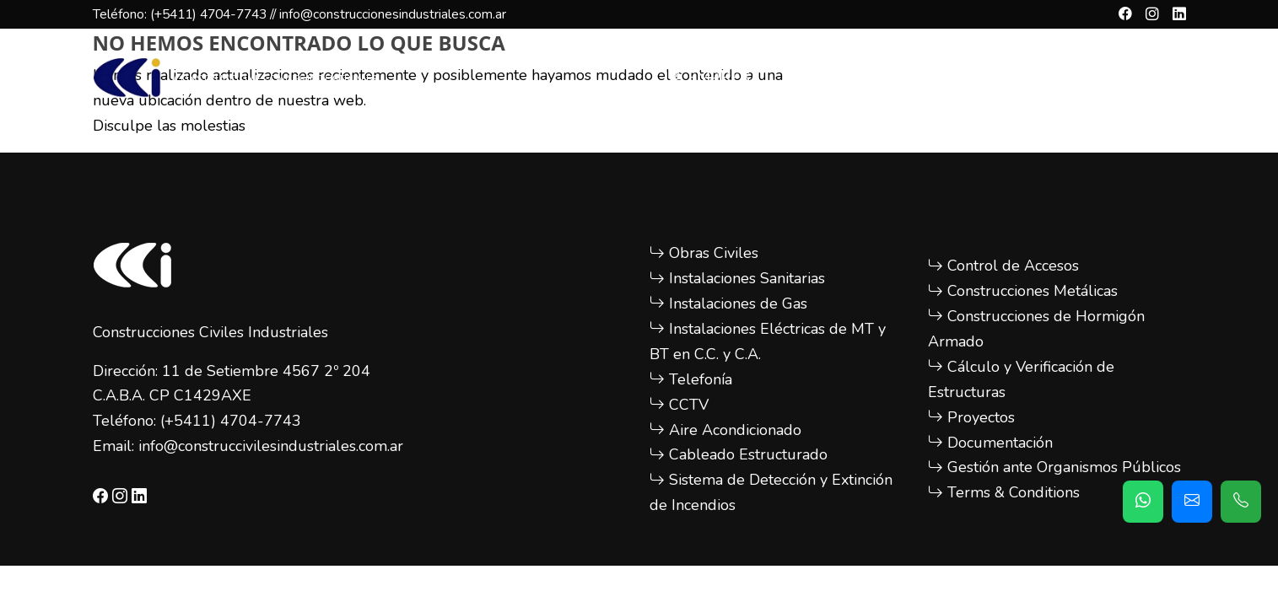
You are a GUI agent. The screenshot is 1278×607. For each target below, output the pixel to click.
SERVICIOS (834, 77)
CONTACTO (1137, 77)
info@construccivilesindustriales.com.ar (270, 446)
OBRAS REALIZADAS (985, 77)
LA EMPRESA (712, 77)
